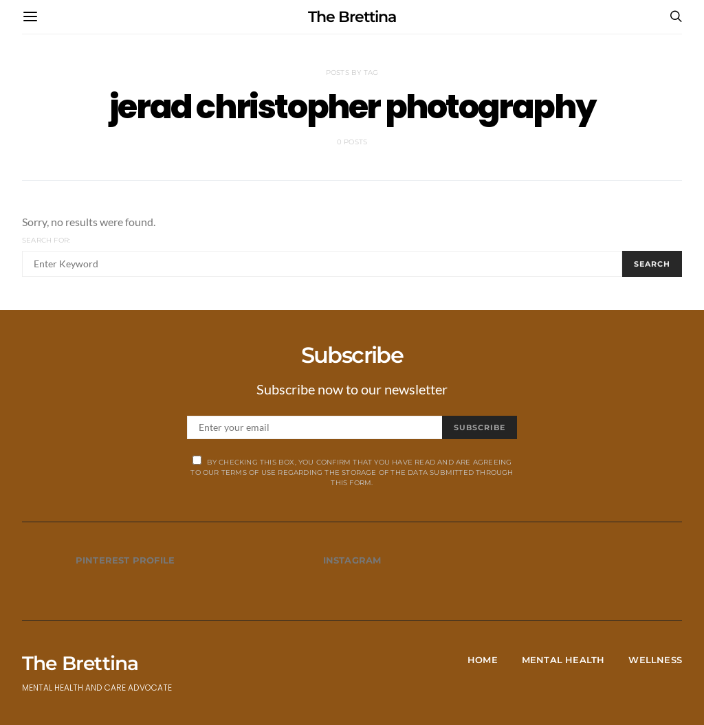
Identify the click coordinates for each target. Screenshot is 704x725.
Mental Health (563, 659)
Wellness (655, 659)
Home (483, 659)
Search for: (46, 240)
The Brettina (352, 17)
